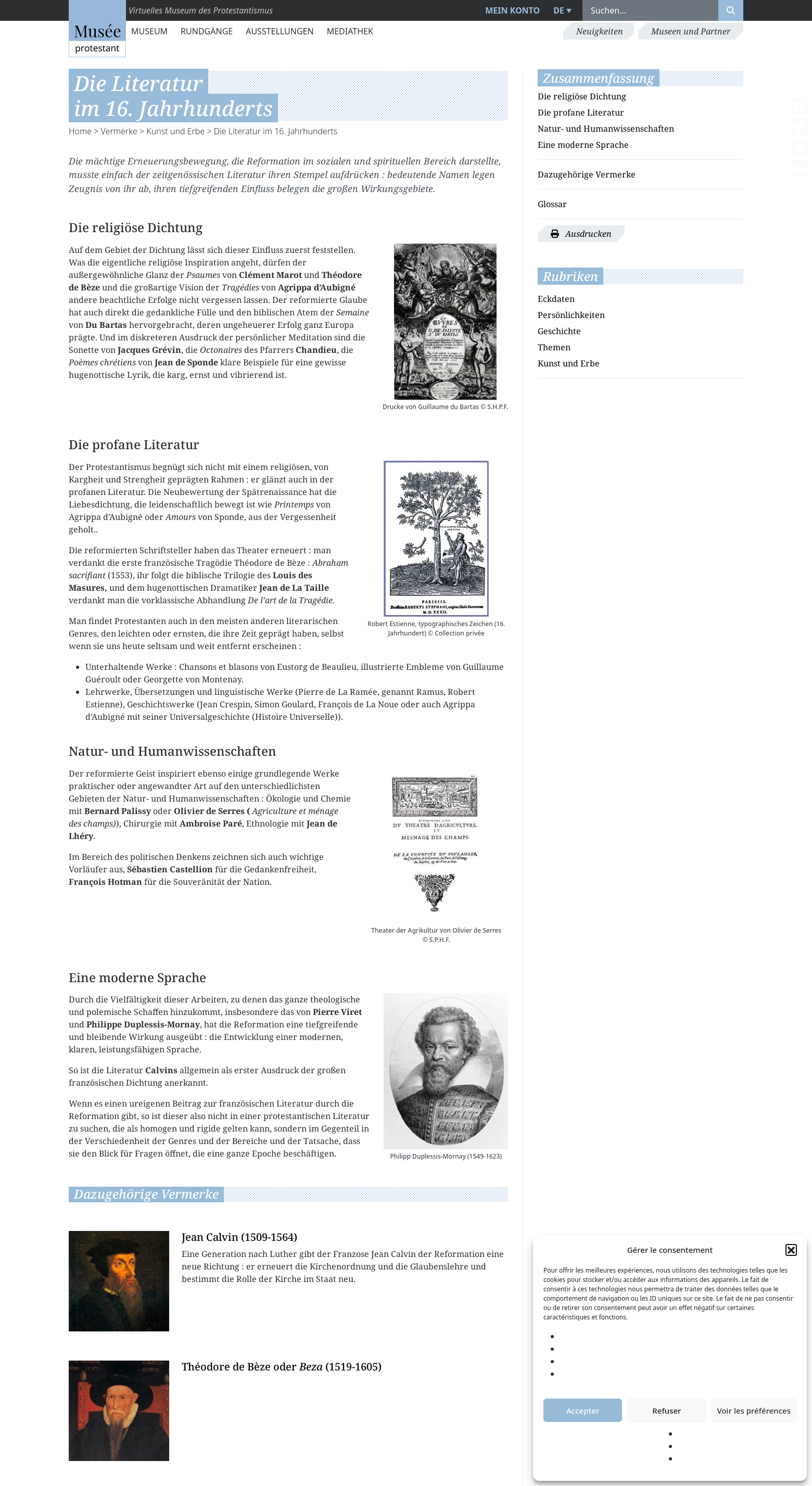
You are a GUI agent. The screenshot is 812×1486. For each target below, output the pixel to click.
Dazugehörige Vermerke (587, 174)
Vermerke (119, 131)
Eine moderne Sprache (583, 144)
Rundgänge (207, 31)
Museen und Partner (690, 31)
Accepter (582, 1410)
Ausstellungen (279, 31)
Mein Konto (512, 10)
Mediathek (350, 31)
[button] (791, 1249)
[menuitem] (561, 10)
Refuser (666, 1410)
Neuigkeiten (599, 31)
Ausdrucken (581, 233)
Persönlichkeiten (571, 315)
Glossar (552, 204)
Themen (554, 347)
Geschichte (559, 331)
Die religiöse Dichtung (582, 96)
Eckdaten (556, 298)
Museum (149, 31)
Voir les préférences (754, 1410)
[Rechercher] (730, 10)
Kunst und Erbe (175, 131)
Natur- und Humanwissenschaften (606, 128)
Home (80, 131)
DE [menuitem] (558, 10)
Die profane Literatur (581, 112)
